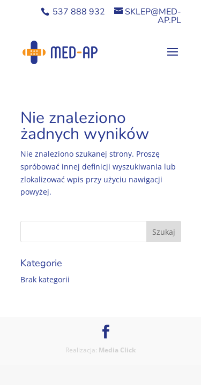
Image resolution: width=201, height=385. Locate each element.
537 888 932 (79, 12)
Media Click (117, 350)
